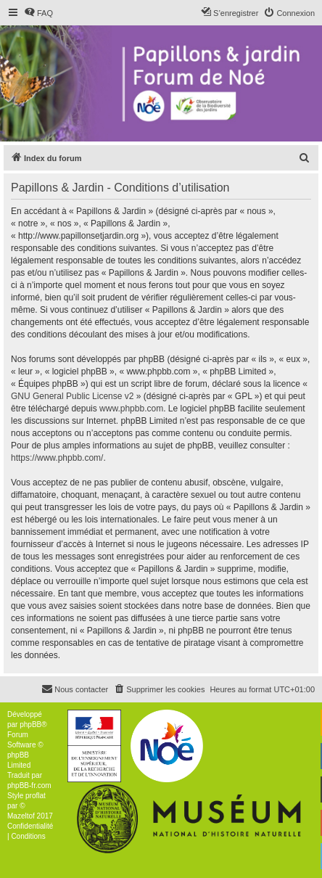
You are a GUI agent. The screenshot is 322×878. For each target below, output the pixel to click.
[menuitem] (38, 13)
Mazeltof (21, 816)
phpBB (30, 725)
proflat (35, 796)
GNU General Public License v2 (72, 396)
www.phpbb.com (131, 408)
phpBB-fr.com (29, 785)
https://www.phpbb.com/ (57, 458)
